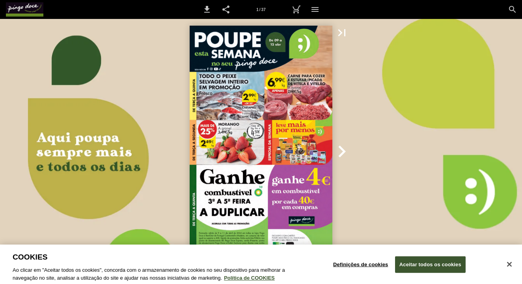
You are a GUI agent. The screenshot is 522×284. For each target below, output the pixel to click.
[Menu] (315, 9)
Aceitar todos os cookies (430, 268)
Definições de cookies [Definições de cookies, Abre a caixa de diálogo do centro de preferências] (360, 268)
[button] (207, 9)
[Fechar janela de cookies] (509, 268)
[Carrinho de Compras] (296, 9)
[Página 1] (261, 9)
